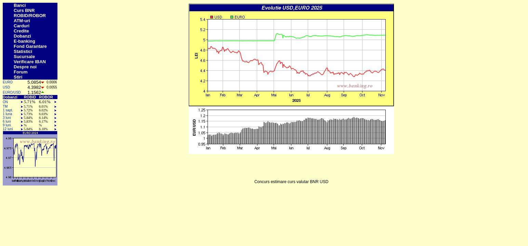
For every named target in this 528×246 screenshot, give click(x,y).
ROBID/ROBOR (30, 15)
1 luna (7, 114)
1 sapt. (8, 110)
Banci (20, 5)
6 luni (7, 121)
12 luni (8, 129)
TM (5, 106)
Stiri (18, 77)
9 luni (7, 125)
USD (6, 87)
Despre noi (25, 66)
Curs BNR (24, 10)
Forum (20, 71)
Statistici (23, 51)
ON (5, 102)
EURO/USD (12, 92)
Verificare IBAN (30, 61)
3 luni (7, 118)
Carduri (21, 25)
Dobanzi (22, 36)
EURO (8, 82)
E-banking (24, 41)
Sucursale (24, 56)
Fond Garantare (30, 46)
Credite (21, 30)
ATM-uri (22, 20)
